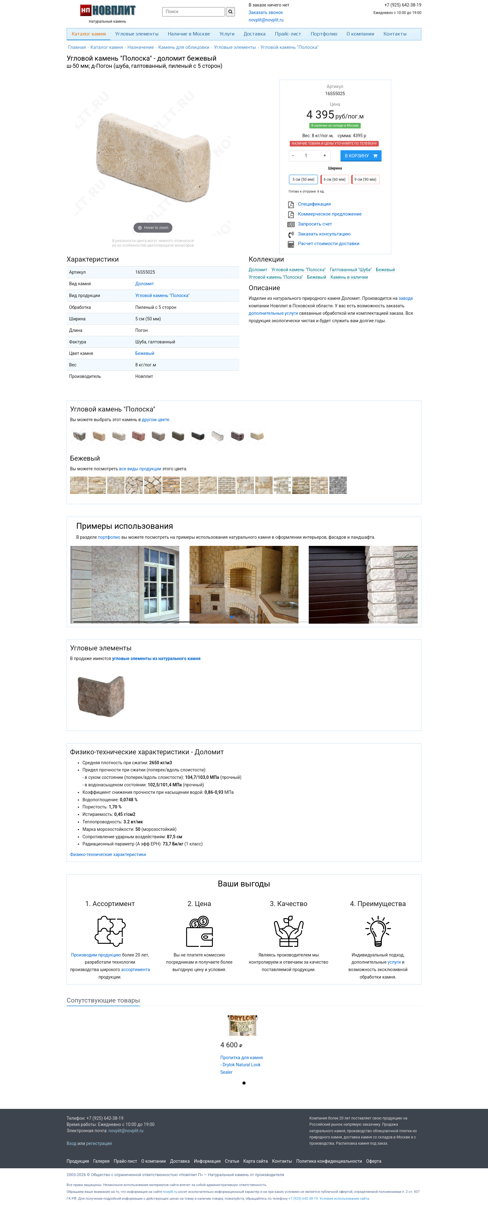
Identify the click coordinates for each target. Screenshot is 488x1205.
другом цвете (155, 419)
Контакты (394, 34)
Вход (71, 1143)
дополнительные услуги (273, 313)
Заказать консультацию (324, 234)
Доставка (254, 34)
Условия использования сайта (344, 1199)
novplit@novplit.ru (266, 19)
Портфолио (324, 34)
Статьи (232, 1161)
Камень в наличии (349, 277)
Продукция (78, 1161)
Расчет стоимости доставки (329, 243)
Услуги (226, 34)
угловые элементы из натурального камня (156, 658)
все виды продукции (140, 468)
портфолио (109, 537)
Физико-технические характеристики (108, 854)
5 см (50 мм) (303, 179)
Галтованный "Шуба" (351, 269)
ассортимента (135, 969)
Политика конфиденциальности (329, 1161)
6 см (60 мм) (334, 179)
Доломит (144, 283)
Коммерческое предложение (330, 214)
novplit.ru (170, 1192)
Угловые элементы (136, 34)
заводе (406, 298)
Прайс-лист (288, 34)
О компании (360, 34)
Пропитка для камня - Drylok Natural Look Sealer (241, 1065)
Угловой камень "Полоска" (162, 295)
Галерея (101, 1161)
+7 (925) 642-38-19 (303, 1199)
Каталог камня (89, 34)
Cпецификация (314, 204)
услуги (394, 962)
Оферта (374, 1161)
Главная (77, 47)
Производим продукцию (96, 954)
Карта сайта (255, 1161)
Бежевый (144, 353)
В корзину (361, 155)
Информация (207, 1161)
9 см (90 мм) (365, 179)
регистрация (99, 1143)
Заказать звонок (266, 12)
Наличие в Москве (189, 34)
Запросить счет (315, 224)
